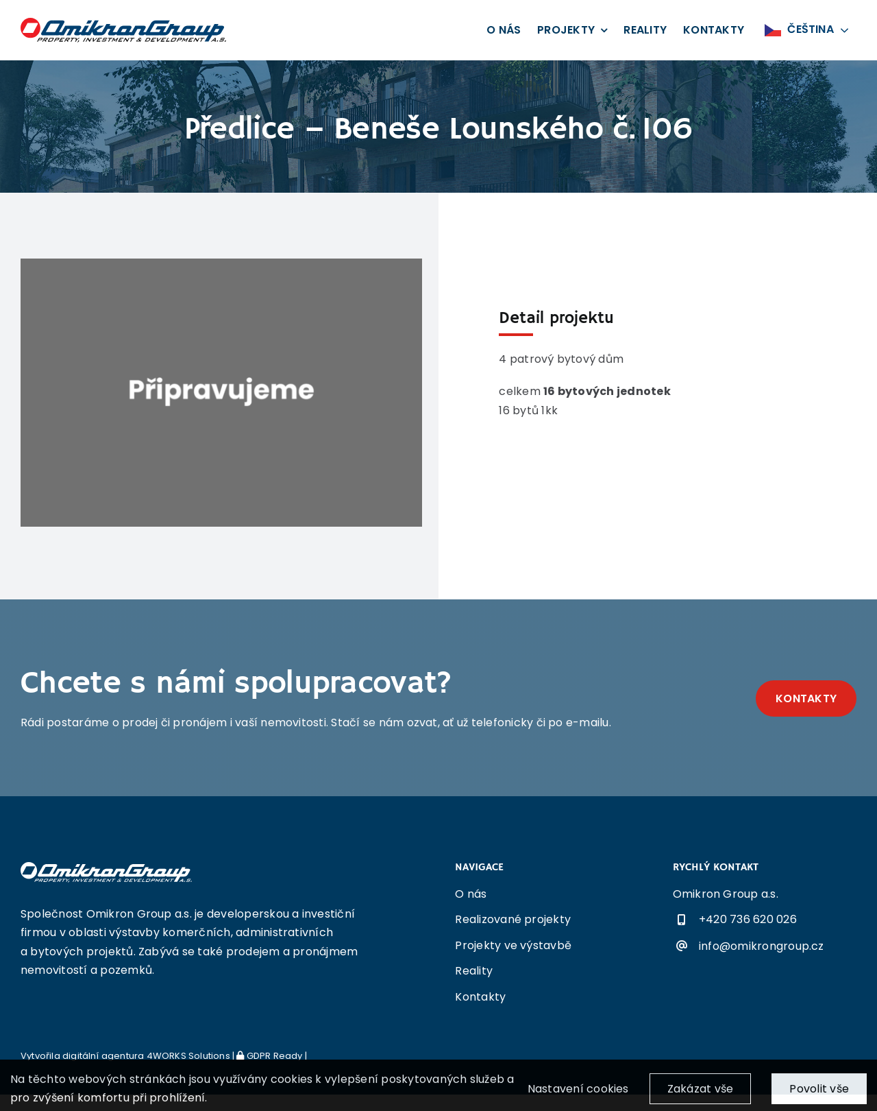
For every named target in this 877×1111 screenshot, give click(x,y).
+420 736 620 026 (748, 919)
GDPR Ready (269, 1055)
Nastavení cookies (578, 1095)
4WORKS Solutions (188, 1055)
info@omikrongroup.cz (761, 946)
